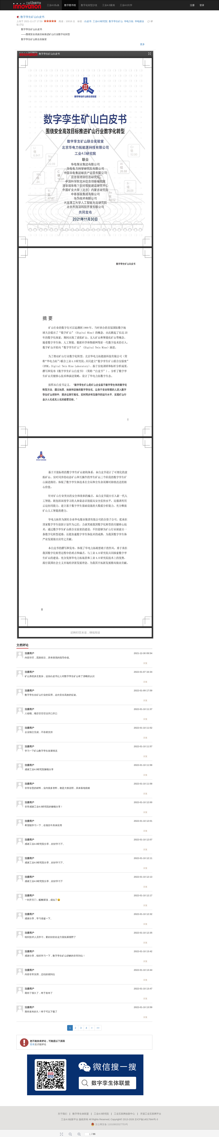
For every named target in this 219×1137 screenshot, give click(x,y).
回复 (145, 663)
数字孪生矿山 (116, 21)
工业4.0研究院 (100, 21)
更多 (142, 44)
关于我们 (62, 1113)
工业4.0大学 (126, 5)
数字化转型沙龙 (89, 5)
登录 (202, 5)
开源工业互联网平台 (150, 1113)
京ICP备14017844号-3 (146, 1119)
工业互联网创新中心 (124, 1113)
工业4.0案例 (108, 5)
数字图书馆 (70, 5)
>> (98, 1028)
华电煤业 (139, 21)
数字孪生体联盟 (80, 1113)
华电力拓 (128, 21)
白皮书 (87, 21)
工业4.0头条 (53, 5)
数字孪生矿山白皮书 (32, 16)
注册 (192, 5)
